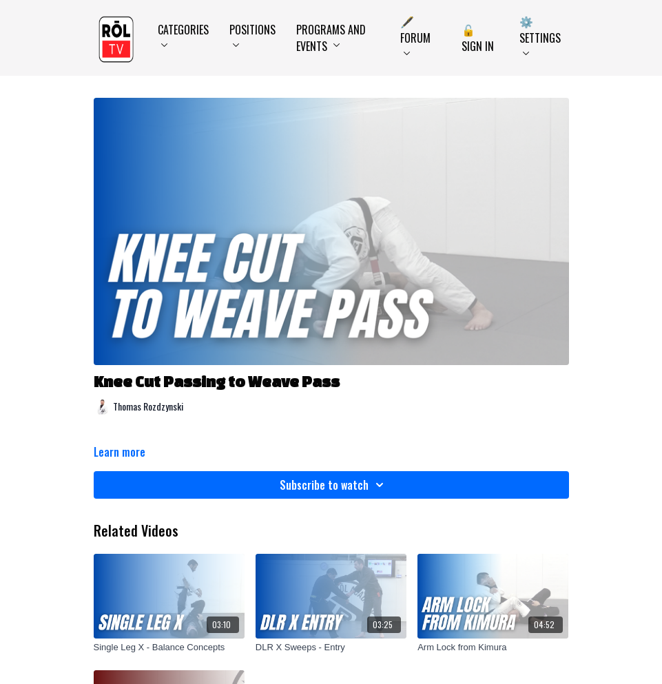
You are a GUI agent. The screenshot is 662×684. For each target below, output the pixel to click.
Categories (183, 34)
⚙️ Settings (540, 34)
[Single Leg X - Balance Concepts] (169, 647)
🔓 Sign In (478, 37)
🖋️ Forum (415, 34)
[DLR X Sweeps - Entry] (331, 647)
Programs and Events (331, 37)
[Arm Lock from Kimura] (492, 647)
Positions (252, 34)
